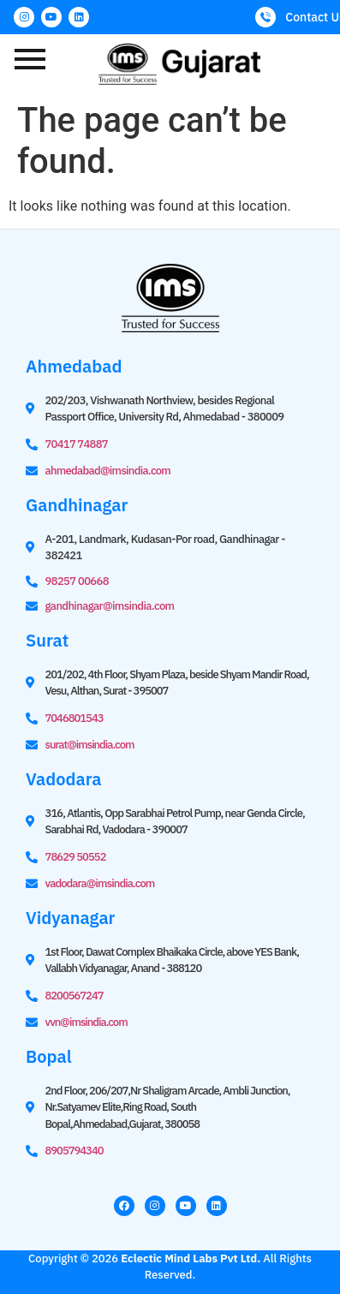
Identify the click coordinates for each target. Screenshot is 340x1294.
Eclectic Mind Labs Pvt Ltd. (190, 1258)
